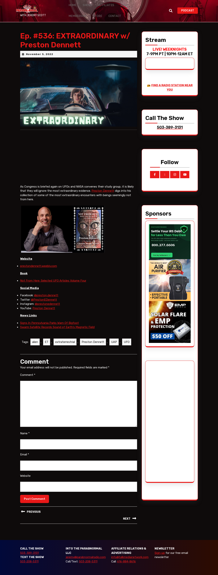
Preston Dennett (103, 185)
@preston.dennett (46, 289)
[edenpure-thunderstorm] (170, 274)
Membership (132, 4)
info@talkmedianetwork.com (129, 551)
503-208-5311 (29, 555)
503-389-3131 (29, 547)
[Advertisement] (163, 415)
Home (71, 4)
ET (46, 336)
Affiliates (100, 4)
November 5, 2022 (39, 48)
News (115, 4)
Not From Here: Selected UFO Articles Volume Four (53, 275)
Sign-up (160, 547)
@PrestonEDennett (44, 293)
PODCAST (189, 7)
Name (25, 427)
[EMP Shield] (170, 316)
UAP (114, 336)
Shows (84, 4)
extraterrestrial (65, 336)
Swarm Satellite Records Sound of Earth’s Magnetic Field (57, 321)
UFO (127, 336)
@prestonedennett (47, 298)
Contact (87, 12)
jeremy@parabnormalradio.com (86, 551)
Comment (27, 369)
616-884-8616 (126, 555)
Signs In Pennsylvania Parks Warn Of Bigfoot (49, 317)
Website (25, 470)
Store (72, 12)
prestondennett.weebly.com (38, 260)
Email (24, 448)
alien (35, 336)
